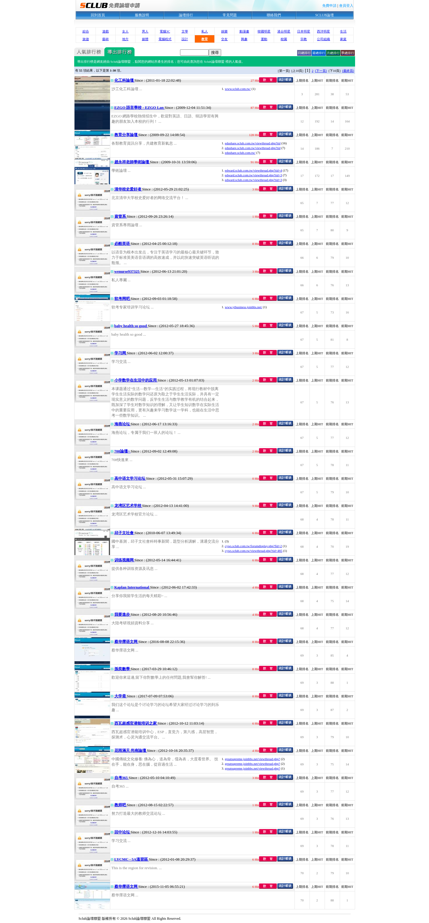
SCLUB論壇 (324, 15)
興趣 (244, 39)
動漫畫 (244, 31)
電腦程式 (164, 39)
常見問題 (230, 15)
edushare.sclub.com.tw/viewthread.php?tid (253, 143)
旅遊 (85, 39)
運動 (264, 39)
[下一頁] (321, 70)
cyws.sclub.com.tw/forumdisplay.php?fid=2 (253, 546)
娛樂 (224, 31)
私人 (204, 31)
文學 (185, 31)
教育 (204, 39)
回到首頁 (98, 15)
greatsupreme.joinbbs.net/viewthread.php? (252, 759)
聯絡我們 (274, 15)
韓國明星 (264, 31)
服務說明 (142, 15)
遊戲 (105, 31)
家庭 (343, 39)
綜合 (85, 31)
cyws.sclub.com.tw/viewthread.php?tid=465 (253, 550)
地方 (125, 39)
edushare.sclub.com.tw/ (240, 152)
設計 (185, 39)
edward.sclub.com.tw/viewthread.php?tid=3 (253, 175)
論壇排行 (186, 15)
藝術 (105, 39)
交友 (224, 39)
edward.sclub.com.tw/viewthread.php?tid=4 (253, 170)
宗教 (303, 39)
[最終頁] (348, 70)
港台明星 (283, 31)
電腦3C (165, 31)
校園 (284, 39)
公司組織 (323, 39)
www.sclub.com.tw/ (238, 88)
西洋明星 (323, 31)
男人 (145, 31)
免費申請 (329, 6)
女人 (125, 31)
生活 (343, 31)
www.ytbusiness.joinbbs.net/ (243, 307)
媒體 (145, 39)
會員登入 (346, 6)
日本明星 (303, 31)
